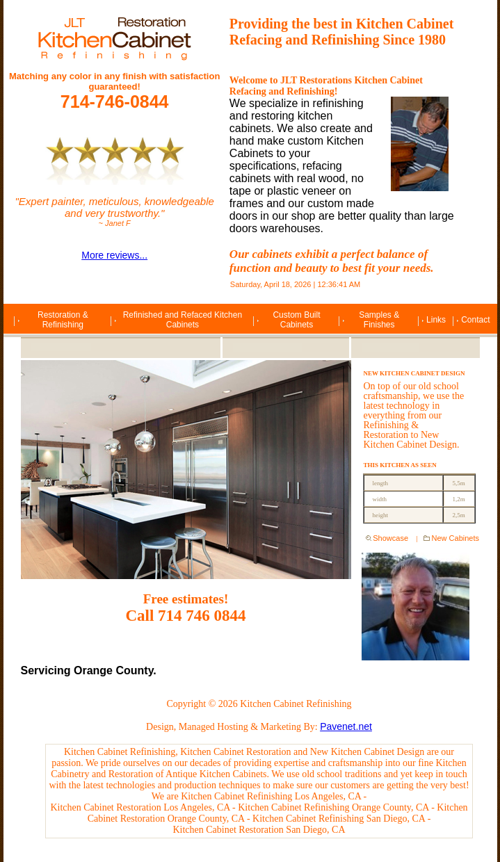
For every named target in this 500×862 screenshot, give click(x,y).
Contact (475, 320)
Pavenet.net (346, 726)
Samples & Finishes (379, 320)
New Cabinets (455, 538)
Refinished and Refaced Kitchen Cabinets (182, 320)
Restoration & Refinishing (63, 320)
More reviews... (114, 255)
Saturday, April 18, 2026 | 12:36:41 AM (295, 284)
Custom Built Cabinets (296, 320)
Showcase (391, 538)
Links (436, 320)
